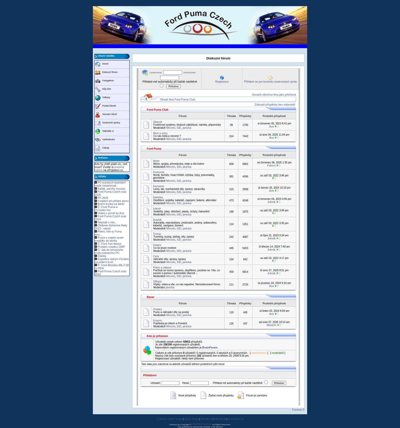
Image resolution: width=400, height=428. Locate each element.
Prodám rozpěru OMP (111, 246)
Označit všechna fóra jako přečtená (274, 94)
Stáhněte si (108, 131)
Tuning (157, 233)
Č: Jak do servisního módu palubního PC (109, 251)
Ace (271, 126)
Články (105, 148)
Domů (105, 63)
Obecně (157, 122)
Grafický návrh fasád (169, 418)
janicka (187, 127)
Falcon (271, 165)
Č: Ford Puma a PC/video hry (106, 208)
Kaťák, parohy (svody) (111, 188)
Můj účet (106, 89)
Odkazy (106, 97)
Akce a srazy (160, 133)
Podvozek (158, 172)
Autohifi (157, 219)
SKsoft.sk (220, 418)
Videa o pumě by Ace (111, 213)
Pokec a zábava (162, 267)
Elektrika (158, 197)
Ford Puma (154, 148)
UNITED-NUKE (201, 424)
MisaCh (271, 325)
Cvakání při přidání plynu (113, 200)
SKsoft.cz (206, 418)
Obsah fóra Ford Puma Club (177, 99)
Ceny (156, 256)
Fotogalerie (108, 80)
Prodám (157, 309)
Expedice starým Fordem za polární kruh (112, 260)
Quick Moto (191, 418)
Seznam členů (109, 114)
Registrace (222, 81)
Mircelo (170, 127)
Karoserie (158, 186)
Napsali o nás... (107, 222)
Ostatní (157, 245)
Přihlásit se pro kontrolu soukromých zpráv (270, 81)
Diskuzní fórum (110, 72)
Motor (156, 161)
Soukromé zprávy (111, 122)
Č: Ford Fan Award (109, 243)
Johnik (271, 201)
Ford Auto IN (236, 418)
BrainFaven (210, 347)
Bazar (150, 297)
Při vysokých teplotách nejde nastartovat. (110, 184)
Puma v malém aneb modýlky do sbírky (109, 239)
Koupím (157, 320)
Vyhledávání (108, 139)
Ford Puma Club (157, 109)
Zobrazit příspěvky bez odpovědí (275, 104)
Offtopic (157, 281)
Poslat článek (109, 106)
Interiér (157, 208)
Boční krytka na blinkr (111, 203)
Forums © (298, 409)
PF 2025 (103, 197)
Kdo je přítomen (157, 336)
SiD (179, 127)
